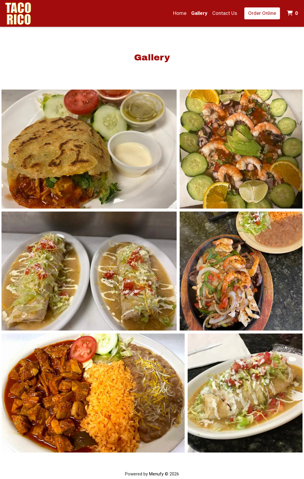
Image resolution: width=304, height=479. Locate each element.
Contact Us (224, 13)
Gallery (199, 13)
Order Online (262, 13)
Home (179, 13)
